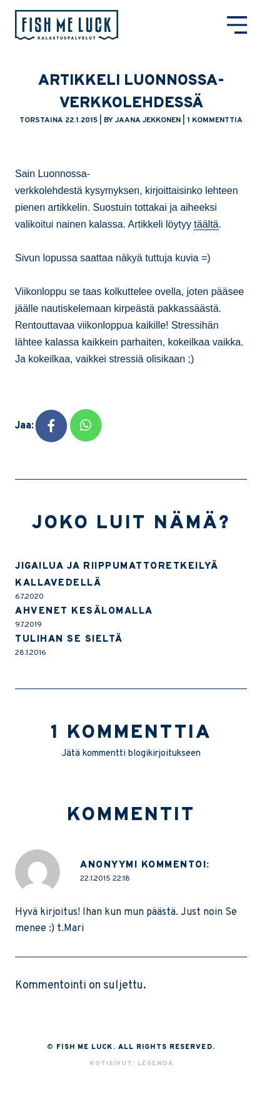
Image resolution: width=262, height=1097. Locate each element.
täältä (206, 224)
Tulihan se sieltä (69, 639)
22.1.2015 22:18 (105, 879)
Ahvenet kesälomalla (84, 611)
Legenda (155, 1064)
